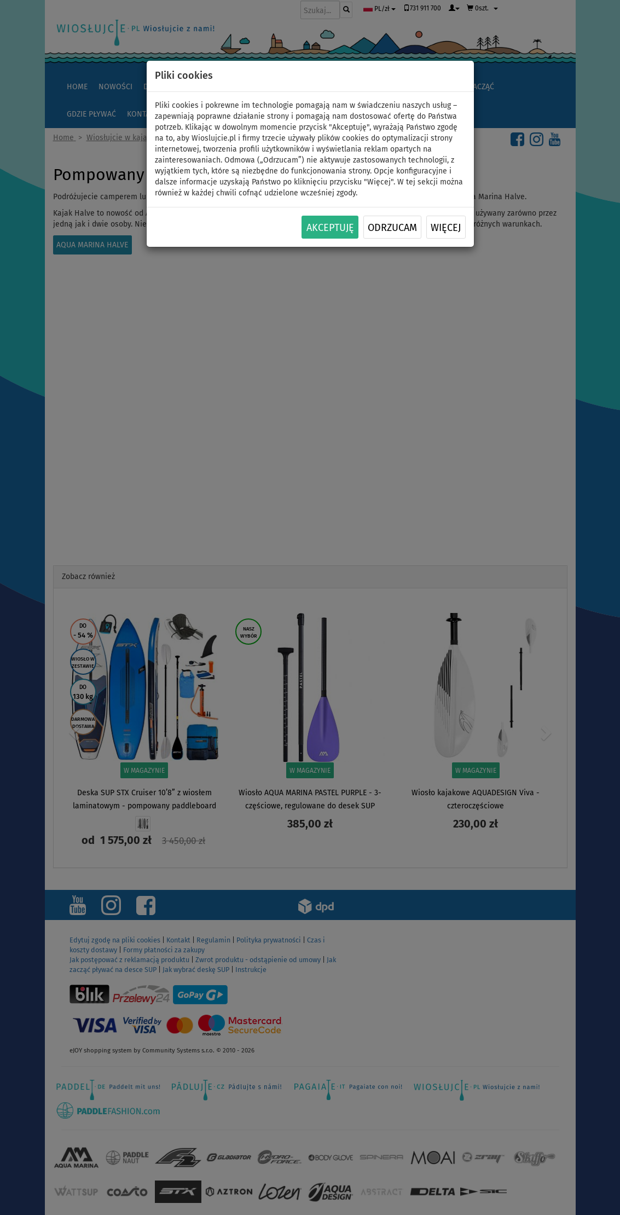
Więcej (446, 228)
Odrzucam (392, 228)
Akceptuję (330, 228)
